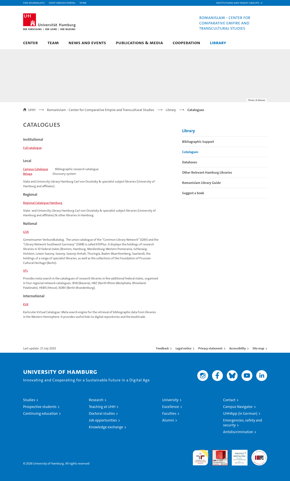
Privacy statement (210, 348)
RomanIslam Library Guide (201, 183)
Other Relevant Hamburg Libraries (207, 172)
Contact (229, 399)
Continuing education (40, 413)
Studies (29, 399)
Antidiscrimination (238, 431)
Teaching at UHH (102, 406)
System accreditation (259, 454)
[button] (239, 3)
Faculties (169, 413)
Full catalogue (32, 148)
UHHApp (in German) (240, 413)
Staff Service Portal (62, 3)
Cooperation (186, 42)
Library (218, 42)
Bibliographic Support (198, 142)
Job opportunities (103, 420)
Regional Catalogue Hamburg (42, 203)
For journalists (34, 3)
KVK (26, 304)
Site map (258, 348)
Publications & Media (139, 42)
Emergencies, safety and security (242, 423)
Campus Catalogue (35, 169)
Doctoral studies (102, 413)
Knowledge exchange (106, 427)
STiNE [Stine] (83, 3)
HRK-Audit (239, 452)
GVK (26, 232)
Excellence (170, 406)
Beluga (27, 174)
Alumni (168, 420)
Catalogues (190, 152)
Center (30, 42)
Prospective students (39, 406)
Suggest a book (193, 193)
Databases (189, 162)
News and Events (87, 42)
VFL (25, 271)
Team (53, 42)
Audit (216, 452)
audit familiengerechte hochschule (200, 456)
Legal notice (183, 348)
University (170, 399)
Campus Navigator (238, 406)
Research (96, 399)
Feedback (162, 348)
